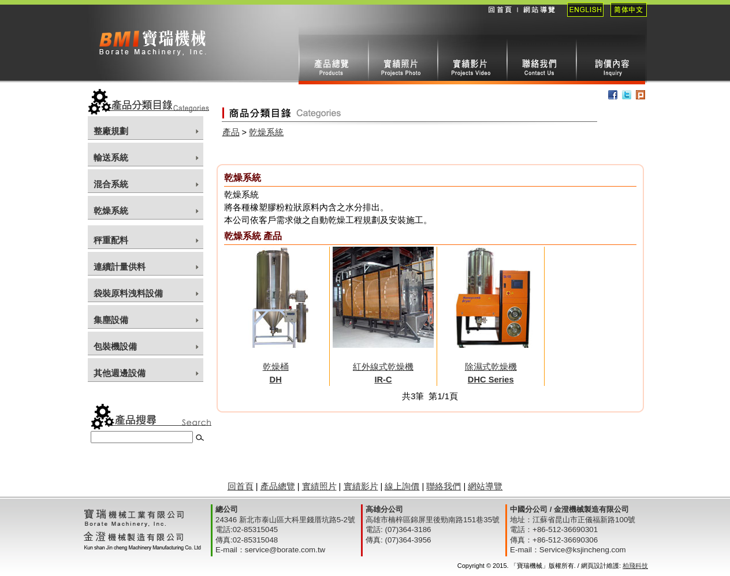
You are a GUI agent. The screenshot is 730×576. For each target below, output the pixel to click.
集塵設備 (111, 320)
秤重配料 (111, 240)
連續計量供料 (120, 267)
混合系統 (111, 184)
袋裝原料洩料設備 (128, 293)
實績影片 (471, 59)
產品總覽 (277, 486)
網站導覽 (538, 17)
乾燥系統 (111, 210)
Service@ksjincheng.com (582, 549)
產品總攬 (333, 59)
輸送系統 (111, 157)
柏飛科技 (635, 565)
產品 (231, 132)
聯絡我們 (541, 59)
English (582, 17)
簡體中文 (625, 17)
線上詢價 (610, 59)
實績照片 (402, 59)
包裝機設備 (115, 346)
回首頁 (499, 17)
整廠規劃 (111, 131)
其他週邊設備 (120, 373)
